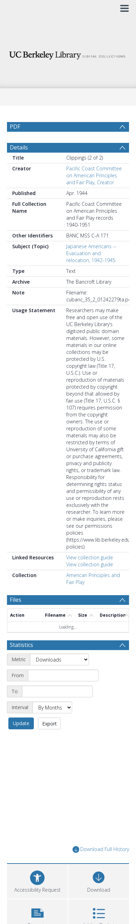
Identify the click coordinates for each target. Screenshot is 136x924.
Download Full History (101, 849)
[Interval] (52, 707)
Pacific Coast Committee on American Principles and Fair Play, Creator (94, 175)
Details (19, 147)
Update (21, 723)
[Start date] (63, 675)
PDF (15, 126)
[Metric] (59, 659)
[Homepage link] (68, 53)
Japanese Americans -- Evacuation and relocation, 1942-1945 (91, 253)
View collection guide (89, 557)
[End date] (57, 691)
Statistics (21, 645)
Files (15, 599)
